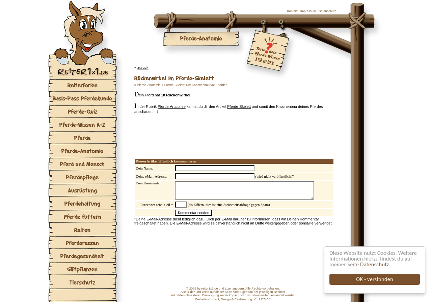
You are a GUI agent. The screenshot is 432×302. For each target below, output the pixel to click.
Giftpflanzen (82, 269)
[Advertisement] (213, 132)
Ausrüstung (82, 190)
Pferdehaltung (82, 203)
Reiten (82, 229)
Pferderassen (82, 242)
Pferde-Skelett (239, 106)
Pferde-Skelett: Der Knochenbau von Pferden (195, 85)
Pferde (82, 137)
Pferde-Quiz (82, 111)
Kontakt (292, 11)
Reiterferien (83, 85)
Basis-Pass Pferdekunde (82, 98)
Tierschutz (82, 282)
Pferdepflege (82, 177)
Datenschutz (374, 264)
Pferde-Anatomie (82, 150)
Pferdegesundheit (82, 256)
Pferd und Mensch (82, 164)
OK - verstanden (374, 279)
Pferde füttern (82, 216)
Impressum (308, 11)
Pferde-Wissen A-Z (82, 124)
